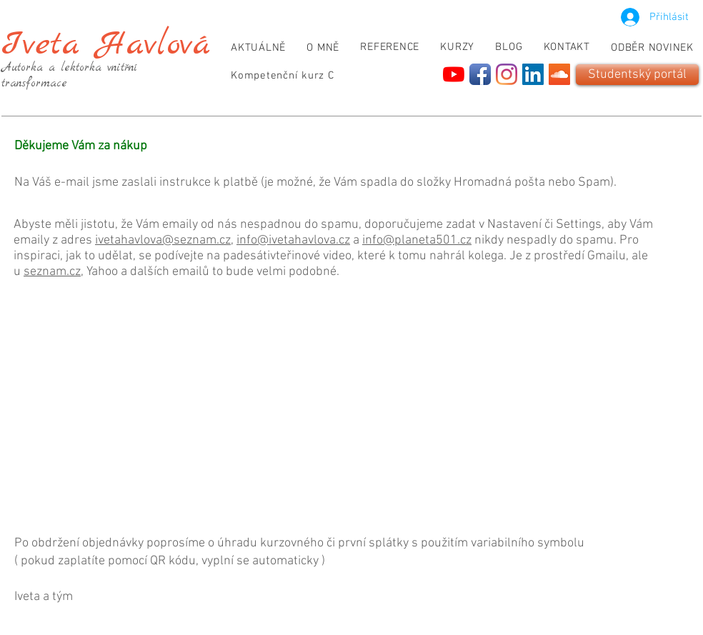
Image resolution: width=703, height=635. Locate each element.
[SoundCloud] (559, 74)
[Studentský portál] (637, 74)
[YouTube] (453, 74)
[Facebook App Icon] (480, 74)
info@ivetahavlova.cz (293, 240)
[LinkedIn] (533, 74)
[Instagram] (506, 74)
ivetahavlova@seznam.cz (163, 240)
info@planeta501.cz (417, 240)
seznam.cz (52, 271)
